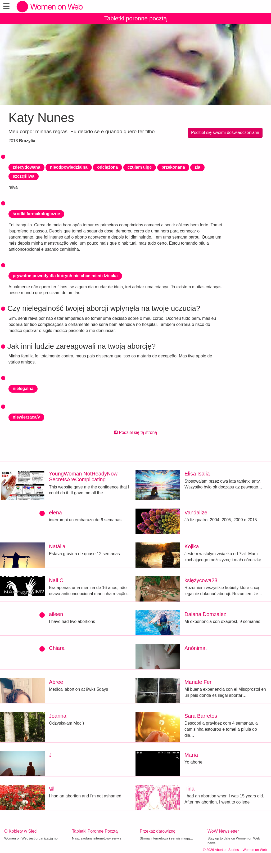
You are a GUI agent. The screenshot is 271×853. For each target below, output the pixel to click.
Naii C (56, 580)
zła (197, 167)
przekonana (173, 167)
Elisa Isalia (197, 474)
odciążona (107, 167)
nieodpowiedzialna (68, 167)
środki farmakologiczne (36, 214)
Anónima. (195, 648)
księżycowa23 (201, 580)
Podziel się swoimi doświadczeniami (225, 132)
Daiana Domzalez (205, 614)
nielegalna (23, 388)
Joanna (57, 716)
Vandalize (195, 512)
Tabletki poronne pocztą (135, 18)
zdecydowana (26, 167)
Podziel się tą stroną (135, 432)
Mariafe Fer (197, 682)
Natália (57, 546)
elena (55, 512)
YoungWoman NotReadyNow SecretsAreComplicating (83, 476)
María (191, 755)
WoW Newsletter (223, 831)
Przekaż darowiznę (157, 831)
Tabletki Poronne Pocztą (95, 831)
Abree (56, 682)
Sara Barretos (200, 716)
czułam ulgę (140, 167)
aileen (56, 614)
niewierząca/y (26, 417)
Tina (189, 789)
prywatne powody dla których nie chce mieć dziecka (65, 275)
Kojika (191, 546)
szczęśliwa (23, 176)
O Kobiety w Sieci (20, 831)
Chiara (57, 648)
